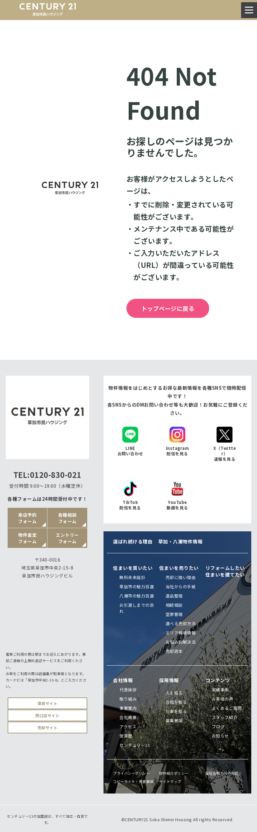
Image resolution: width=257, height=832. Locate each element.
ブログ (218, 727)
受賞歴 (125, 736)
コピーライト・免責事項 (133, 781)
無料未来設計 (132, 577)
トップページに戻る (168, 308)
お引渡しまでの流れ (136, 608)
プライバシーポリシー (131, 773)
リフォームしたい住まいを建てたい (225, 571)
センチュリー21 (134, 745)
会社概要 (128, 717)
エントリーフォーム (67, 538)
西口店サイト (47, 715)
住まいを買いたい (133, 567)
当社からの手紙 (181, 587)
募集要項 (174, 720)
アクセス (127, 727)
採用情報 (169, 680)
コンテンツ (217, 680)
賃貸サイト (48, 703)
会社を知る (176, 702)
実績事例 (220, 690)
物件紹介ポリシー (174, 773)
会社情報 (123, 680)
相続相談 (174, 605)
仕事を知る (176, 711)
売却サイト (48, 727)
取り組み (128, 699)
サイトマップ (170, 781)
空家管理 (174, 614)
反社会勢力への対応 (222, 773)
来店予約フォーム (27, 518)
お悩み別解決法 (181, 642)
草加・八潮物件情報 (180, 541)
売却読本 (174, 651)
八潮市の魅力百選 (136, 596)
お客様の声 (222, 699)
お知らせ (220, 736)
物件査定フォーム (27, 538)
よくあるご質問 (227, 708)
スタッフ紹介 (225, 717)
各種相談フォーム (67, 518)
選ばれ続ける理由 (133, 541)
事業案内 (128, 708)
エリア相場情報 (181, 633)
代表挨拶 (128, 690)
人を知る (174, 693)
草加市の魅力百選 (136, 587)
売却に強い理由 (181, 577)
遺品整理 (174, 596)
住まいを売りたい (179, 567)
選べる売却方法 (181, 623)
